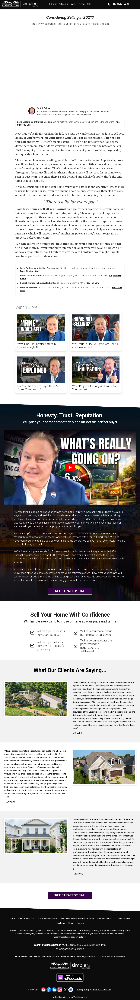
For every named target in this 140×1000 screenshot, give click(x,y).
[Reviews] (80, 923)
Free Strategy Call (29, 271)
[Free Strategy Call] (26, 918)
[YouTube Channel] (122, 918)
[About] (71, 923)
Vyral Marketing (80, 997)
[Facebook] (60, 923)
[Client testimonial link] (36, 698)
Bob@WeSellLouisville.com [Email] (113, 957)
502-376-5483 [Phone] (118, 4)
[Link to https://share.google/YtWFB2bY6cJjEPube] (70, 989)
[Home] (19, 4)
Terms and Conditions (101, 989)
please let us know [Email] (77, 937)
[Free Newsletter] (104, 918)
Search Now (93, 283)
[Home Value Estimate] (47, 918)
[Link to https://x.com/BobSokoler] (65, 989)
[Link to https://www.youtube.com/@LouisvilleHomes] (43, 989)
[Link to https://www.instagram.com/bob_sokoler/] (59, 989)
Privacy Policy (83, 989)
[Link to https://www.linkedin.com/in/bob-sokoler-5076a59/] (54, 989)
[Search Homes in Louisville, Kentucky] (77, 918)
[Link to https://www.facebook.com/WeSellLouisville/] (48, 989)
